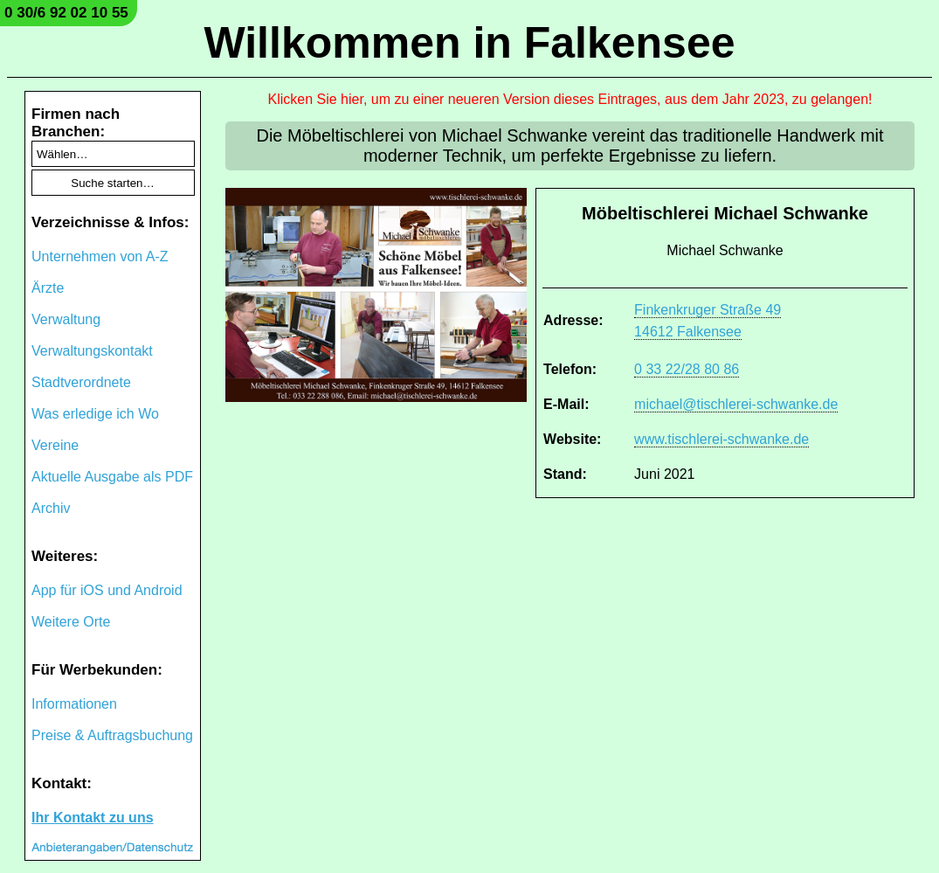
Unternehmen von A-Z (100, 256)
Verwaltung (65, 319)
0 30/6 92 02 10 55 (66, 12)
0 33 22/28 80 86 (686, 369)
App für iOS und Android (107, 590)
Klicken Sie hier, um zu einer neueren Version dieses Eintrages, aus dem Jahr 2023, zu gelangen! (570, 99)
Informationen (74, 703)
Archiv (50, 508)
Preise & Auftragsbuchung (112, 735)
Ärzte (47, 288)
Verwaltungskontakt (92, 350)
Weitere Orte (70, 621)
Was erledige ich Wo (95, 413)
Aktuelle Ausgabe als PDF (112, 476)
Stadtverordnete (81, 382)
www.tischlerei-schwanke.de (721, 439)
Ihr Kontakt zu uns (92, 817)
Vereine (55, 445)
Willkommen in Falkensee (469, 42)
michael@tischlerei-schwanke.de (736, 404)
